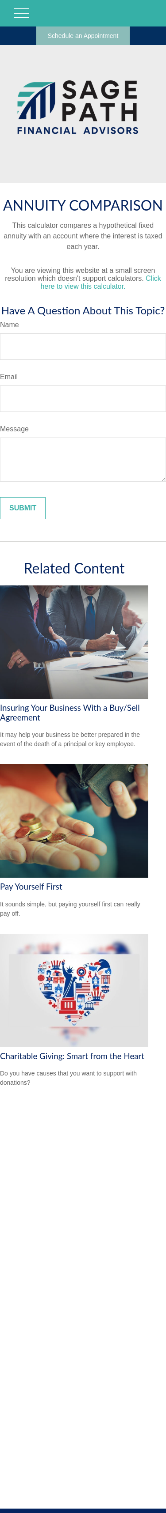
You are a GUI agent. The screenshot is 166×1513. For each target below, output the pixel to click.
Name (9, 324)
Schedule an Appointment (83, 35)
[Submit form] (23, 508)
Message (14, 429)
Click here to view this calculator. (100, 282)
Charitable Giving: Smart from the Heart (72, 1056)
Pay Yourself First (31, 886)
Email (9, 377)
